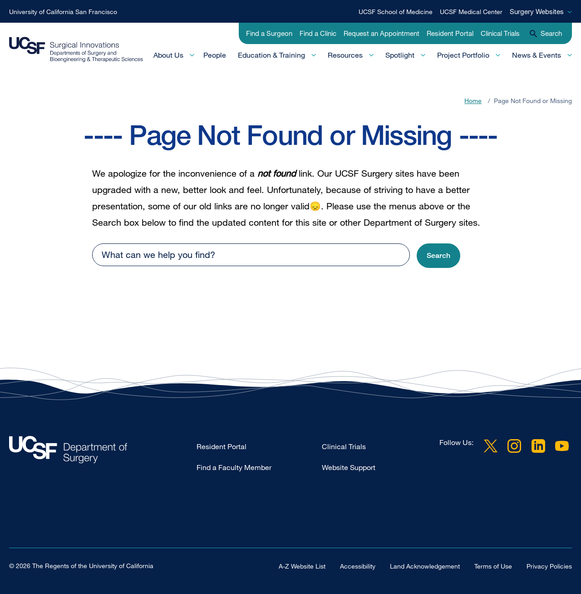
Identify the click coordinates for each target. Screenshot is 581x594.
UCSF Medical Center (471, 11)
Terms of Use (493, 565)
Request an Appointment (381, 33)
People (214, 54)
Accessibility (357, 565)
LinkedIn (538, 446)
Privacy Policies (549, 565)
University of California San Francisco (63, 11)
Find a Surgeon (269, 33)
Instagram (514, 446)
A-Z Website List (302, 565)
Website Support (348, 467)
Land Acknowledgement (425, 565)
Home (473, 100)
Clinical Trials (500, 33)
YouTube (562, 446)
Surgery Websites (537, 11)
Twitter (491, 446)
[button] (438, 255)
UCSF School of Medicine (396, 11)
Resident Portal (450, 33)
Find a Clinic (318, 33)
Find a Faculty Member (234, 467)
